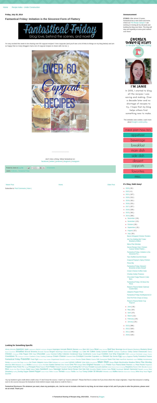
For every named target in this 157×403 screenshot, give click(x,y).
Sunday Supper (23, 371)
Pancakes (97, 365)
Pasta (109, 364)
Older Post (111, 185)
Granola (78, 359)
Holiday (140, 359)
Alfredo (7, 349)
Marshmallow (124, 362)
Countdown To (11, 356)
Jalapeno (40, 362)
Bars (85, 349)
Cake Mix (86, 352)
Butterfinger (60, 351)
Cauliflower (124, 351)
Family (135, 356)
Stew (150, 369)
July (129, 233)
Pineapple (32, 367)
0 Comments (51, 168)
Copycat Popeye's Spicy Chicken (138, 260)
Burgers (53, 352)
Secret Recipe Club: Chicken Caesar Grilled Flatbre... (137, 248)
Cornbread (132, 354)
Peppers (9, 367)
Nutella (52, 365)
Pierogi (26, 367)
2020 (128, 197)
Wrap (142, 371)
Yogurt (149, 371)
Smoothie (93, 369)
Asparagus (56, 349)
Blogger (101, 397)
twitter (52, 161)
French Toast (43, 359)
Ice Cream (33, 362)
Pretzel (57, 367)
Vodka (111, 371)
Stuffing (15, 371)
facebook (44, 161)
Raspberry (129, 367)
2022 (128, 191)
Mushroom (35, 364)
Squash (141, 369)
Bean (96, 349)
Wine (138, 371)
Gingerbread (55, 359)
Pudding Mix (76, 367)
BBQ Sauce (90, 349)
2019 (128, 200)
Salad (28, 369)
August (130, 230)
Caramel (104, 352)
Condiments (87, 354)
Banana (76, 349)
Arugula (49, 349)
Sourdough (120, 369)
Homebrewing (147, 359)
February (131, 319)
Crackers (26, 356)
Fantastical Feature (145, 356)
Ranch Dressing (120, 367)
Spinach (127, 369)
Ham (118, 359)
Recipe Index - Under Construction (26, 7)
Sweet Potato (45, 371)
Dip (111, 356)
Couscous (21, 356)
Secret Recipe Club (75, 369)
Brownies (34, 352)
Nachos (41, 364)
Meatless (132, 362)
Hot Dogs (20, 362)
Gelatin (49, 359)
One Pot (73, 364)
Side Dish (86, 369)
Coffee (59, 354)
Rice (7, 369)
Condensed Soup (76, 354)
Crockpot (80, 356)
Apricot (38, 349)
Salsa (38, 369)
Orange (79, 364)
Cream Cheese (59, 356)
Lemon (72, 362)
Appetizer (20, 349)
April (129, 313)
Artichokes (44, 349)
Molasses (18, 364)
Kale (50, 362)
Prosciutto (63, 367)
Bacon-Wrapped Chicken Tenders (138, 236)
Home (5, 7)
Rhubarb (149, 367)
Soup (113, 369)
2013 (128, 326)
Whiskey (133, 371)
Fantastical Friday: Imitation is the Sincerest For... (138, 253)
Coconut (54, 354)
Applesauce (32, 349)
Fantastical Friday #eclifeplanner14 (139, 295)
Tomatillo (56, 371)
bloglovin (67, 161)
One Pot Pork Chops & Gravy (137, 298)
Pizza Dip (130, 263)
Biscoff (125, 349)
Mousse (24, 364)
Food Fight (35, 359)
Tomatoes (68, 371)
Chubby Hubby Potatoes (135, 274)
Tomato (62, 371)
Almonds (13, 349)
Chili (31, 354)
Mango (112, 362)
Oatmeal (57, 365)
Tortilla (73, 371)
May (129, 310)
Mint (13, 365)
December (131, 218)
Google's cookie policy (139, 122)
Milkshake (8, 364)
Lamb (62, 362)
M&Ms (88, 362)
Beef (109, 349)
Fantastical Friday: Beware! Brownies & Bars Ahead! (136, 267)
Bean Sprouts (103, 349)
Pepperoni (148, 364)
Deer (101, 356)
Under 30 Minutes (95, 371)
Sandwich (44, 369)
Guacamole (104, 359)
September (132, 227)
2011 (128, 332)
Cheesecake (143, 352)
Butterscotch (68, 351)
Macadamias (94, 362)
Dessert (106, 356)
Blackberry (137, 349)
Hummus (26, 362)
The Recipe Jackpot (138, 23)
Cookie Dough (96, 354)
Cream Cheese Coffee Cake (137, 271)
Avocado (63, 349)
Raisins (114, 367)
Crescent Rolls (71, 356)
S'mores (23, 369)
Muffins (29, 365)
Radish (110, 367)
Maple (116, 362)
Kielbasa (55, 362)
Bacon (70, 349)
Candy (98, 352)
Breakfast (20, 351)
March (130, 316)
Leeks (66, 362)
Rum (18, 369)
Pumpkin (92, 367)
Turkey (85, 371)
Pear (134, 364)
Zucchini (8, 374)
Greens (94, 359)
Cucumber (88, 356)
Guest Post (112, 359)
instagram (75, 161)
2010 (128, 335)
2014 (128, 216)
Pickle (19, 367)
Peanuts (129, 365)
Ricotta (12, 369)
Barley (81, 349)
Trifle (77, 371)
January (131, 322)
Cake (81, 351)
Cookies (105, 354)
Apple (27, 349)
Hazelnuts (130, 359)
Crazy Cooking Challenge (44, 356)
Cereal (135, 352)
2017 (128, 206)
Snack (98, 369)
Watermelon (127, 371)
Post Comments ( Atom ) (23, 188)
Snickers (104, 369)
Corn (127, 354)
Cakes (93, 351)
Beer (114, 349)
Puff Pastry (85, 367)
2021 (128, 194)
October (131, 224)
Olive (63, 364)
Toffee (51, 371)
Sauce (51, 369)
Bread (150, 349)
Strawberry (9, 371)
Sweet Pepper (35, 371)
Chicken (9, 354)
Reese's (135, 367)
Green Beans (86, 359)
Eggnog (124, 356)
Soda (109, 369)
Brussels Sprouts (44, 351)
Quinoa (105, 367)
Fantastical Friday (23, 171)
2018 (128, 203)
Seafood (65, 369)
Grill (98, 359)
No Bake (46, 364)
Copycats (121, 354)
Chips (35, 354)
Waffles (115, 371)
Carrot (111, 351)
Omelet (67, 364)
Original (89, 364)
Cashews (117, 351)
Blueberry (144, 349)
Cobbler (48, 354)
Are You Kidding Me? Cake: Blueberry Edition (136, 240)
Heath (135, 359)
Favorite (26, 359)
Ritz (15, 369)
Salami (33, 369)
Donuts (115, 356)
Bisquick (130, 349)
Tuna (81, 371)
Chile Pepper (24, 354)
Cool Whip (113, 354)
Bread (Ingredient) (10, 351)
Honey (7, 362)
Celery (130, 352)
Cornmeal (139, 354)
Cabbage (75, 352)
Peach (114, 364)
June (129, 307)
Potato (52, 367)
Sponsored (134, 369)
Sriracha (146, 369)
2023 (128, 188)
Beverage (119, 349)
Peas (138, 365)
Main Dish (104, 362)
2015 (128, 213)
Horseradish (13, 362)
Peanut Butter (121, 365)
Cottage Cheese (147, 354)
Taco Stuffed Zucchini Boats (136, 257)
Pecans (142, 365)
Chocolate (41, 354)
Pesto (15, 367)
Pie (23, 367)
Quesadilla (98, 367)
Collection (14, 171)
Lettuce (78, 362)
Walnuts (121, 371)
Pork (47, 367)
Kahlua (46, 362)
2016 (128, 210)
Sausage (57, 369)
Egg (120, 356)
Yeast (145, 371)
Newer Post (10, 185)
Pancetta (103, 364)
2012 (128, 329)
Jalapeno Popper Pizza (135, 292)
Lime (84, 362)
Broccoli (28, 352)
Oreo (84, 365)
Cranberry (32, 356)
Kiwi (59, 362)
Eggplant (130, 356)
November (131, 221)
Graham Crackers (70, 359)
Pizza (38, 367)
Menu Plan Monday (134, 244)
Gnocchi (62, 359)
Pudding (69, 367)
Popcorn (43, 367)
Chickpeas (16, 354)
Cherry (150, 351)
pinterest (59, 161)
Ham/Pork (123, 359)
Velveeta (106, 371)
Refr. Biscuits (142, 367)
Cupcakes (96, 356)
